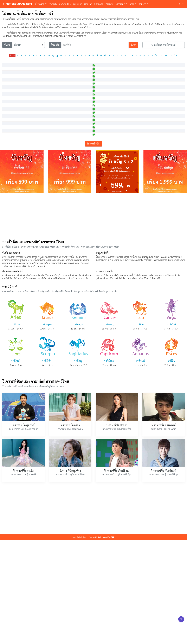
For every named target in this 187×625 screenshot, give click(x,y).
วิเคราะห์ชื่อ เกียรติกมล (116, 555)
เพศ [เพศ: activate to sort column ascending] (106, 63)
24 (168, 178)
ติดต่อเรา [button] (142, 3)
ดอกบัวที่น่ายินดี (79, 131)
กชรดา (7, 216)
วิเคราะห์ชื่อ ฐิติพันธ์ (23, 510)
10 (168, 116)
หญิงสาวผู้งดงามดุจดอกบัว (83, 162)
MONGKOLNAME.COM (17, 3)
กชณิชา (7, 100)
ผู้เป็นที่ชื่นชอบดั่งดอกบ (82, 123)
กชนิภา (7, 154)
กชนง (6, 116)
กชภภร (7, 201)
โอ (156, 55)
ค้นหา (133, 44)
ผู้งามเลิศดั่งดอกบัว (80, 108)
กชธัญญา (8, 108)
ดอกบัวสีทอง (77, 85)
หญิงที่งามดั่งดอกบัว (80, 147)
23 (168, 124)
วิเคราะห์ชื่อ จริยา (70, 510)
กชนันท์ (7, 131)
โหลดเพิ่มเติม (93, 228)
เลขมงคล (88, 3)
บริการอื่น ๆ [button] (120, 3)
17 (168, 186)
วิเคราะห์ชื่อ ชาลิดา (116, 510)
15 (168, 70)
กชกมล (7, 69)
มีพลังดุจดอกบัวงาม (80, 185)
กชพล (6, 185)
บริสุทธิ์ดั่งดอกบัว (79, 93)
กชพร (6, 170)
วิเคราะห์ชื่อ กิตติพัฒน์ (163, 510)
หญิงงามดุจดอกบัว (80, 116)
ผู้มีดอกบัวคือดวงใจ (80, 69)
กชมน (6, 208)
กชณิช (6, 93)
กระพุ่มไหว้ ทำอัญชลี (80, 77)
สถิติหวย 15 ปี (65, 3)
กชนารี (7, 147)
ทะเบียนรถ (98, 3)
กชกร (6, 77)
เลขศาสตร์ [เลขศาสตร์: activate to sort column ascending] (170, 63)
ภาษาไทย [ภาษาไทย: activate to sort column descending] (8, 63)
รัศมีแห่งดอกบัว (78, 193)
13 (168, 209)
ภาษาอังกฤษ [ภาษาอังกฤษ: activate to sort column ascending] (29, 63)
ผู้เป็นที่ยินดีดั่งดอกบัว (81, 216)
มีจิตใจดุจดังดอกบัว (80, 208)
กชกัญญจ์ (8, 85)
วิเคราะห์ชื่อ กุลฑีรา (70, 555)
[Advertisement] (93, 300)
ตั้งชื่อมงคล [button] (40, 3)
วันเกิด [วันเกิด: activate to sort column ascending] (126, 63)
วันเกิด (7, 44)
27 (168, 132)
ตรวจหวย (110, 3)
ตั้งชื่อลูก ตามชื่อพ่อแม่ (163, 44)
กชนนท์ (7, 123)
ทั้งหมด (12, 55)
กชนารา (7, 139)
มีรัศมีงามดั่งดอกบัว (80, 139)
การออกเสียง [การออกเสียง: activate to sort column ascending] (54, 63)
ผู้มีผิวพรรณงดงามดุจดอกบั (83, 178)
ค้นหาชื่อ (55, 44)
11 (168, 163)
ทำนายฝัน (53, 3)
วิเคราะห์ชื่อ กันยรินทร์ (163, 555)
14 (168, 93)
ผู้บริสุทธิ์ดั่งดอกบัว (80, 100)
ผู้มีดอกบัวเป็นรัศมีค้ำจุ (81, 201)
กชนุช (6, 162)
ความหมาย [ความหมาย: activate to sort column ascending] (77, 63)
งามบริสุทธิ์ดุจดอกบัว (80, 154)
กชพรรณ (8, 178)
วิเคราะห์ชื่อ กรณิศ (23, 555)
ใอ (176, 55)
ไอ (171, 55)
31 (168, 86)
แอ (166, 55)
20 (168, 109)
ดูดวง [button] (131, 3)
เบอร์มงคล (77, 3)
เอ (161, 55)
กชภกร (7, 193)
